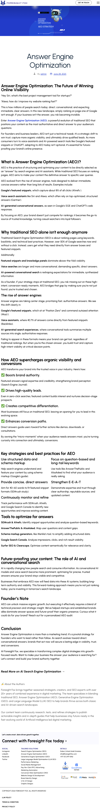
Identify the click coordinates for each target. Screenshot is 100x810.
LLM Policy (6, 797)
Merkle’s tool (44, 533)
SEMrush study (19, 491)
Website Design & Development (33, 776)
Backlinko (7, 323)
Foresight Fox (11, 651)
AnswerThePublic (75, 468)
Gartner (16, 199)
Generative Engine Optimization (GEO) (35, 757)
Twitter (4, 759)
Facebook (5, 757)
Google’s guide (19, 476)
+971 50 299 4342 (66, 757)
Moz (4, 314)
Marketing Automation (29, 770)
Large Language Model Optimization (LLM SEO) (38, 759)
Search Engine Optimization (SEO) (32, 237)
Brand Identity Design (29, 778)
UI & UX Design (26, 781)
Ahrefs (76, 190)
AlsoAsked (56, 472)
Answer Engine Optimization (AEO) (27, 120)
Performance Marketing (29, 762)
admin (44, 74)
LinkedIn (5, 754)
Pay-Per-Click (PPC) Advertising (32, 767)
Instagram (6, 751)
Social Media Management (31, 765)
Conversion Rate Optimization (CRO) (34, 773)
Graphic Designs (27, 784)
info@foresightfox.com (68, 754)
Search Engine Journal (14, 384)
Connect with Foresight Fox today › (34, 740)
